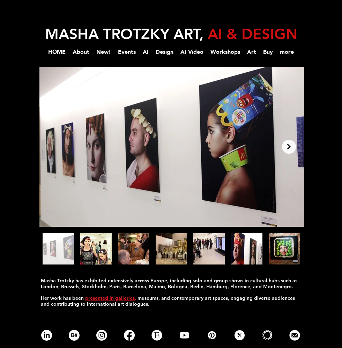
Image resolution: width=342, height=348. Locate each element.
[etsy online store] (156, 335)
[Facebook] (129, 335)
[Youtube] (184, 335)
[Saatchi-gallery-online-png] (267, 335)
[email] (294, 335)
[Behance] (74, 335)
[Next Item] (289, 147)
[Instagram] (101, 335)
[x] (239, 335)
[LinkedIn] (46, 335)
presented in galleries (110, 298)
